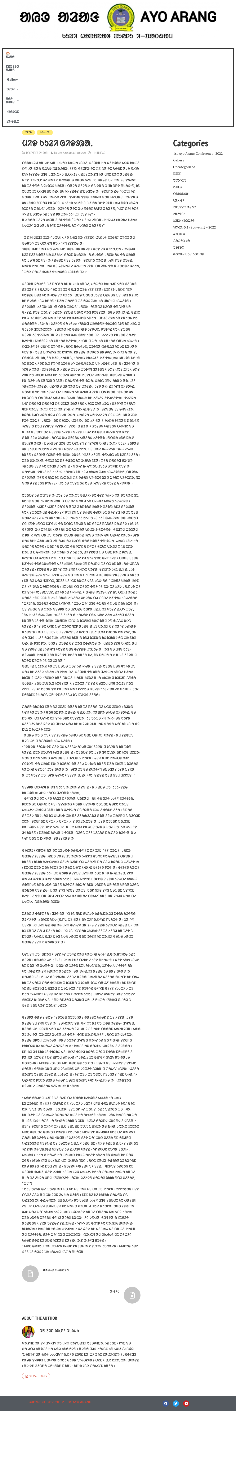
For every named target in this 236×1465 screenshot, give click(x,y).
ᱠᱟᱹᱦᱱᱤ (46, 65)
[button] (119, 53)
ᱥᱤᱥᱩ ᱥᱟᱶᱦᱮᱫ (184, 152)
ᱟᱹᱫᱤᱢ (114, 1337)
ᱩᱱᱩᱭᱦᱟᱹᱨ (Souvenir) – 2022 (194, 159)
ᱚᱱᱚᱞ (119, 54)
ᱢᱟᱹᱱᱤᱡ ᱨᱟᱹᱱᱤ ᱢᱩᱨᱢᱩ (72, 85)
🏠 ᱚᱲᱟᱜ (54, 54)
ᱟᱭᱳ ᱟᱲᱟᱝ (141, 54)
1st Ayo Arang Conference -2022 (198, 85)
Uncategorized (184, 99)
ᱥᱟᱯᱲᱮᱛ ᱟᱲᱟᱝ (78, 54)
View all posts (38, 1430)
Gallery (101, 54)
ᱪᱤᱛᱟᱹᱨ (179, 166)
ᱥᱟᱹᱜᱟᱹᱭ (182, 54)
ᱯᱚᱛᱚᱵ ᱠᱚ (181, 172)
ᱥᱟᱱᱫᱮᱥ (164, 54)
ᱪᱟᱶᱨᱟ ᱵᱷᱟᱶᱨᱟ (57, 1337)
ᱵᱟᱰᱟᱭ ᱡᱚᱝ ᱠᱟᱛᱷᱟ (188, 186)
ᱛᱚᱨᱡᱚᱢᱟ (180, 125)
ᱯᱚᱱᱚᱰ (178, 179)
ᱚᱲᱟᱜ (177, 119)
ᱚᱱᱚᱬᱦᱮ (179, 112)
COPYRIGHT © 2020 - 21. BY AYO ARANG (60, 1456)
